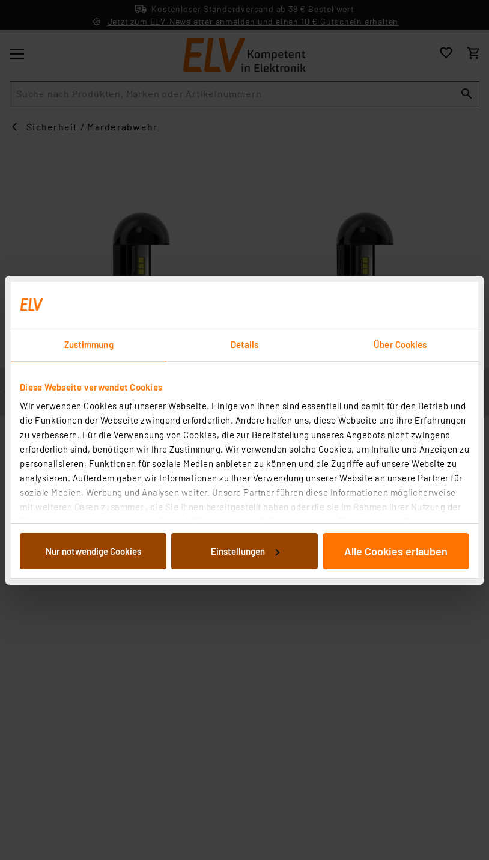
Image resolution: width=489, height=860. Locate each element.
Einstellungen (245, 551)
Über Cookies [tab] (400, 344)
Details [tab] (245, 344)
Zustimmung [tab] (89, 344)
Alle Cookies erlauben (396, 551)
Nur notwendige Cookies (93, 551)
